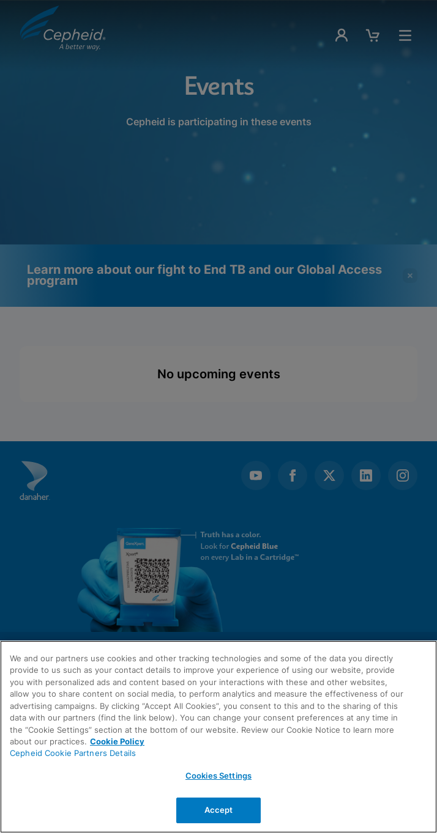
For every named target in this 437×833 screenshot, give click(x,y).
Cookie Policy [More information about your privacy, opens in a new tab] (117, 741)
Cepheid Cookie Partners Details (73, 753)
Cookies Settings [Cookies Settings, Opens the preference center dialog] (218, 775)
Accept (218, 810)
